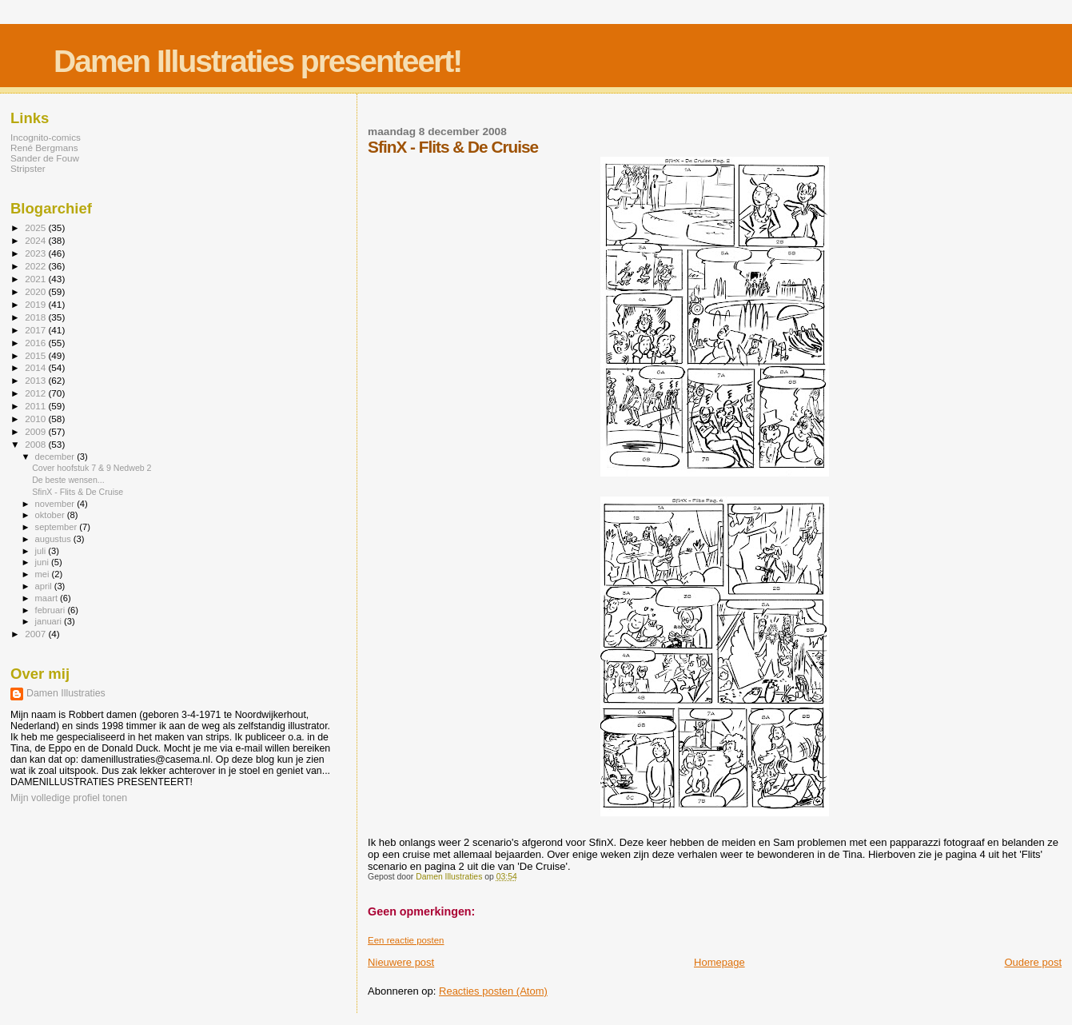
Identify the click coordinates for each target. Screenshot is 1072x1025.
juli (42, 551)
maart (48, 598)
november (56, 504)
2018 (36, 317)
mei (43, 574)
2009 (36, 431)
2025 (36, 227)
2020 (36, 291)
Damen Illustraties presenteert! (257, 61)
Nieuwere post (401, 962)
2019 (36, 304)
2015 (36, 355)
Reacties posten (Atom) (493, 991)
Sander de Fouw (44, 158)
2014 (36, 367)
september (57, 527)
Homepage (719, 962)
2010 (36, 418)
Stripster (28, 168)
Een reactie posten (406, 940)
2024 (36, 240)
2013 (36, 380)
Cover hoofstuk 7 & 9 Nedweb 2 (91, 468)
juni (43, 562)
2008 (36, 444)
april (44, 586)
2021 (36, 278)
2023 (36, 253)
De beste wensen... (68, 480)
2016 (36, 342)
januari (50, 621)
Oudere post (1033, 962)
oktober (51, 515)
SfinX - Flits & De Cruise (77, 492)
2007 (36, 633)
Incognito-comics (45, 137)
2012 (36, 393)
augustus (54, 539)
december (56, 456)
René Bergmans (44, 147)
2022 (36, 266)
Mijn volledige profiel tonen (68, 798)
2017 (36, 330)
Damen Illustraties (66, 693)
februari (51, 610)
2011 (36, 406)
